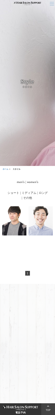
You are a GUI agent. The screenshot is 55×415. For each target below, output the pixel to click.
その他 (27, 198)
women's (32, 182)
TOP (48, 408)
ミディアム (29, 193)
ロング (43, 193)
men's (20, 182)
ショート (13, 193)
